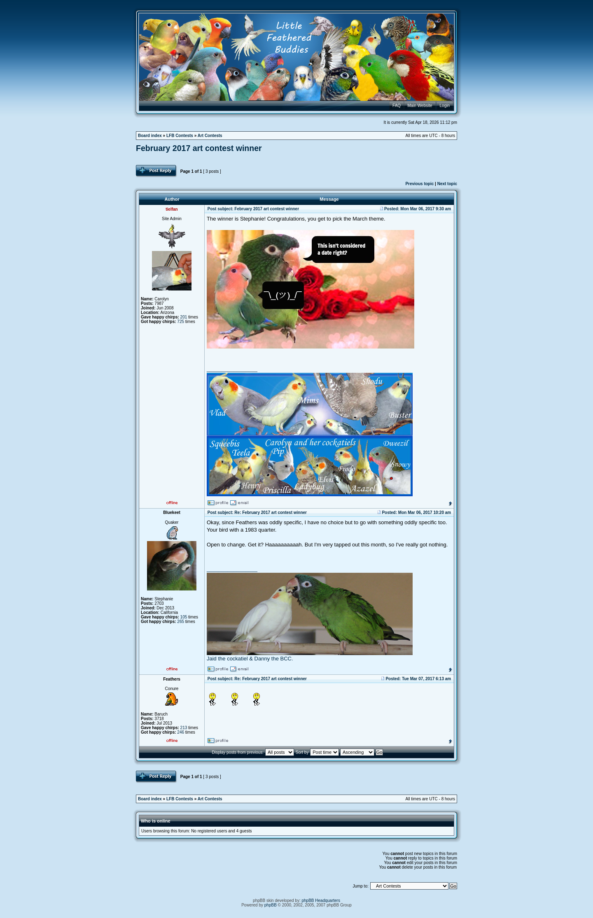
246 (180, 732)
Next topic (447, 183)
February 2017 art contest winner (199, 148)
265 (180, 621)
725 (180, 321)
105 (183, 617)
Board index (150, 135)
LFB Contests (179, 135)
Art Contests (210, 135)
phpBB (270, 905)
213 (183, 727)
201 (183, 317)
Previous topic (419, 183)
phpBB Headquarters (321, 900)
